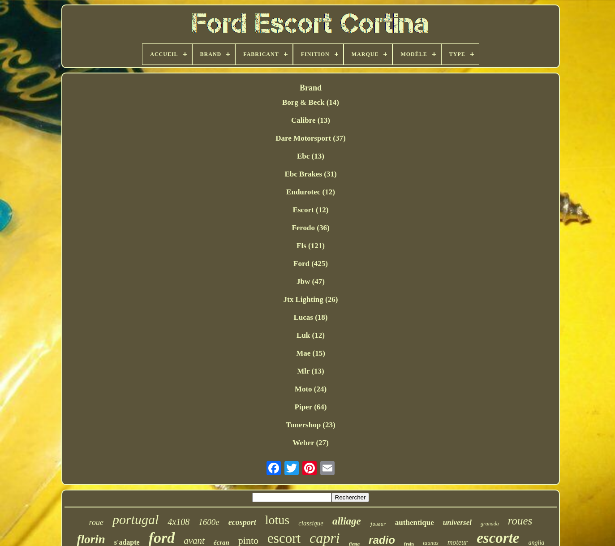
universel (457, 522)
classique (310, 523)
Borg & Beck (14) (310, 102)
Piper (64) (311, 407)
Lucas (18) (310, 317)
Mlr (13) (310, 371)
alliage (346, 521)
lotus (277, 520)
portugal (135, 519)
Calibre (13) (310, 120)
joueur (378, 524)
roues (520, 521)
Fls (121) (311, 245)
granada (490, 523)
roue (96, 522)
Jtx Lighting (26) (311, 299)
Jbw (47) (311, 281)
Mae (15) (310, 353)
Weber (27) (310, 443)
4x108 (178, 522)
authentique (414, 522)
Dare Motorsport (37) (310, 138)
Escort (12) (311, 210)
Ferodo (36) (310, 228)
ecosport (242, 522)
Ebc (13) (310, 156)
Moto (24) (311, 389)
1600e (208, 522)
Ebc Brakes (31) (310, 174)
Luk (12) (311, 335)
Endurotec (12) (310, 192)
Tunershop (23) (310, 425)
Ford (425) (310, 263)
